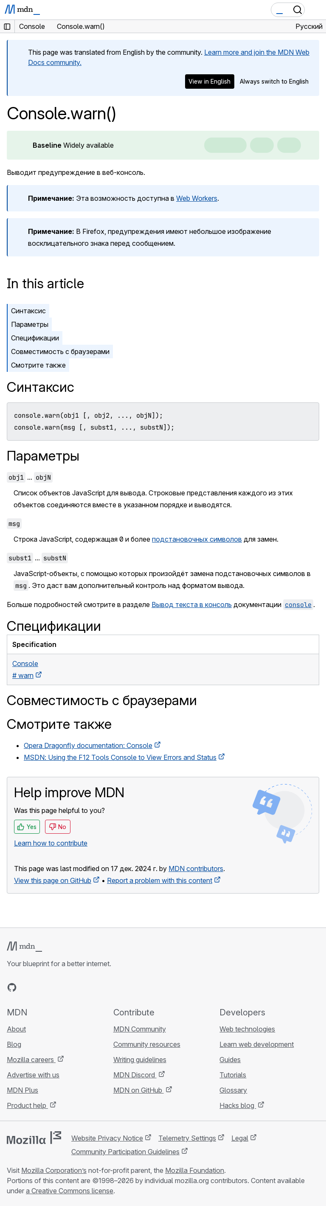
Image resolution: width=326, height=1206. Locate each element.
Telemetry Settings (187, 1138)
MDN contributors (196, 868)
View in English (209, 81)
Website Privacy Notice (107, 1138)
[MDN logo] (24, 947)
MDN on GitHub (138, 1090)
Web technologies (247, 1029)
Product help (27, 1105)
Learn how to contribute (50, 843)
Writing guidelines (139, 1059)
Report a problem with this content (159, 880)
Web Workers (196, 198)
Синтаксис (28, 310)
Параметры (29, 324)
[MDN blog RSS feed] (73, 987)
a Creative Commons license (69, 1190)
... (30, 477)
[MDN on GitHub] (12, 987)
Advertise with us (33, 1075)
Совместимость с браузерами (60, 351)
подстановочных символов (197, 539)
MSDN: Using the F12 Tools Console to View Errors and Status (120, 757)
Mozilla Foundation (194, 1170)
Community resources (146, 1044)
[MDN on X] (42, 987)
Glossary (233, 1090)
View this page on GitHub (52, 880)
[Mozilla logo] (34, 1137)
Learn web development (256, 1044)
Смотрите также (38, 365)
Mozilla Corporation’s (54, 1170)
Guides (230, 1059)
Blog (14, 1044)
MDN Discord (135, 1075)
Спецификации (35, 338)
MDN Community (139, 1029)
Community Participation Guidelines (125, 1151)
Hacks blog (237, 1105)
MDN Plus (22, 1090)
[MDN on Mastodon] (58, 987)
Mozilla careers (31, 1059)
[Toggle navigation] (316, 10)
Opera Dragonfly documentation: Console (88, 745)
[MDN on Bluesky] (27, 987)
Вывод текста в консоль (192, 604)
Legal (239, 1138)
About (16, 1029)
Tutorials (232, 1075)
